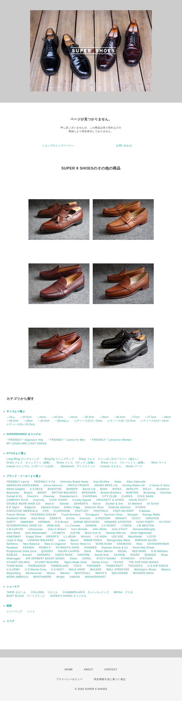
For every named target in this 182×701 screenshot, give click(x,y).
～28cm (166, 417)
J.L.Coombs (72, 525)
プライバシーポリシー (69, 679)
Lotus (62, 540)
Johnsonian (35, 529)
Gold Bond (38, 518)
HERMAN (44, 522)
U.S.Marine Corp (35, 569)
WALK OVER (77, 569)
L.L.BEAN (70, 536)
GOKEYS (55, 518)
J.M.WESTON (145, 525)
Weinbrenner (34, 573)
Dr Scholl (153, 503)
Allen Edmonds (136, 481)
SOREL (87, 558)
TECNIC (118, 562)
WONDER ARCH (143, 573)
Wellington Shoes (145, 569)
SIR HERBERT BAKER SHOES (45, 558)
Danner (64, 503)
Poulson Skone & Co (115, 547)
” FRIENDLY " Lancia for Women (111, 439)
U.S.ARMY (13, 569)
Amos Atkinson (53, 485)
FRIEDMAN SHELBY (44, 514)
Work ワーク (159, 462)
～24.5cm (57, 417)
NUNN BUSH (104, 543)
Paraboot (12, 547)
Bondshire (162, 489)
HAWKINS (27, 522)
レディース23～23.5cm (121, 420)
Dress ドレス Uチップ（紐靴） (76, 462)
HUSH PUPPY (145, 522)
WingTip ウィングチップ (59, 459)
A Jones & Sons (159, 485)
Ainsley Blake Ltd (133, 485)
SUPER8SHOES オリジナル (24, 434)
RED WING (139, 551)
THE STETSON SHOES (143, 562)
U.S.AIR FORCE (158, 565)
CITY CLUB (109, 496)
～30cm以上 (61, 420)
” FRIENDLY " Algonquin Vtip (25, 439)
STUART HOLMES (18, 562)
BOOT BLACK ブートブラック (26, 595)
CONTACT (110, 669)
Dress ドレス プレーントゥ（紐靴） (123, 462)
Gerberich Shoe (16, 518)
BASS (104, 489)
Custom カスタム (110, 466)
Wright (60, 576)
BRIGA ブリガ (123, 592)
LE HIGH (101, 536)
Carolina (165, 492)
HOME (69, 669)
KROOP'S (52, 536)
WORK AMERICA (17, 576)
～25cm (72, 417)
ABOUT (88, 669)
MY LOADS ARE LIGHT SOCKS (27, 443)
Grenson (85, 518)
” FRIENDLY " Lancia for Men (66, 439)
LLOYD (151, 536)
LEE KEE (117, 536)
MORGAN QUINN (146, 540)
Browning (149, 492)
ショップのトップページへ (58, 145)
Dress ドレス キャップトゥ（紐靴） (29, 462)
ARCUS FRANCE (78, 485)
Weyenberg (14, 573)
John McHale (79, 529)
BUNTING (132, 492)
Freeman (144, 511)
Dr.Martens (135, 503)
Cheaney (48, 496)
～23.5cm (26, 417)
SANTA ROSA (64, 554)
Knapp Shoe (33, 536)
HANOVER (152, 518)
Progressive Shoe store (21, 551)
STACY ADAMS (106, 558)
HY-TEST (165, 522)
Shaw (164, 554)
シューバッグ (14, 611)
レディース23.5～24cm (155, 420)
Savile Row (102, 554)
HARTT (11, 522)
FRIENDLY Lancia (18, 481)
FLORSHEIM (62, 511)
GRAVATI (121, 518)
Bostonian (13, 492)
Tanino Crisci (100, 562)
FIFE (46, 511)
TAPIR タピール (16, 592)
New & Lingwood (55, 543)
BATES (117, 489)
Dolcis (97, 503)
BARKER (72, 489)
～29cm (28, 420)
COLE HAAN (145, 496)
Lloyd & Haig (15, 540)
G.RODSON (102, 518)
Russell (27, 554)
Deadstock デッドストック (78, 466)
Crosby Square (81, 500)
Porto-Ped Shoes (143, 547)
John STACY (120, 529)
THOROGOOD (37, 565)
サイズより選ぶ (16, 411)
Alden (118, 481)
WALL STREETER (117, 569)
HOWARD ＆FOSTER (117, 522)
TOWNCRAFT (114, 565)
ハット (31, 611)
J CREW (126, 525)
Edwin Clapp (72, 507)
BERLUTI (132, 489)
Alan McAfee (101, 481)
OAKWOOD (124, 543)
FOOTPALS (101, 511)
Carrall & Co (14, 496)
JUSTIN (75, 532)
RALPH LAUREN (68, 551)
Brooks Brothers (111, 492)
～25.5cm (88, 417)
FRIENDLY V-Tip (44, 481)
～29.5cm (43, 420)
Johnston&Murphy (144, 529)
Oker (139, 543)
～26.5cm (119, 417)
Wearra (165, 569)
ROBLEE (12, 554)
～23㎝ (11, 417)
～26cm (103, 417)
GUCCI (136, 518)
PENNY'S (45, 547)
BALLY (147, 489)
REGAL (122, 551)
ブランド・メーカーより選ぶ (24, 476)
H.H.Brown (62, 522)
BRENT (42, 492)
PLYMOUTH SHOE (67, 547)
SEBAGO (150, 554)
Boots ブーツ (134, 466)
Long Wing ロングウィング (23, 459)
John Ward (13, 532)
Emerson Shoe (94, 507)
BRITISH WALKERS (64, 492)
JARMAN (90, 525)
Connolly (38, 500)
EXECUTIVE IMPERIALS (22, 511)
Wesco (51, 573)
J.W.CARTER (15, 529)
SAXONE (119, 554)
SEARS (134, 554)
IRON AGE (53, 525)
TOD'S (78, 565)
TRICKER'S (135, 565)
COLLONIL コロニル (44, 592)
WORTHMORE (42, 576)
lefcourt (85, 536)
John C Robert (57, 529)
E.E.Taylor (13, 507)
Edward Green (50, 507)
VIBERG (75, 576)
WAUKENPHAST (95, 576)
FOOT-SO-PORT (123, 511)
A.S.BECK (36, 489)
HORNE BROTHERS (86, 522)
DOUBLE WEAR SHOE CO (23, 503)
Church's (32, 496)
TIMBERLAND (60, 565)
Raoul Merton (104, 551)
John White (100, 529)
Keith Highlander (141, 532)
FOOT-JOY (82, 511)
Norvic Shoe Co (81, 543)
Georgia (133, 514)
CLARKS (127, 496)
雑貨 (9, 605)
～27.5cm (150, 417)
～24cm (41, 417)
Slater (73, 558)
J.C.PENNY (108, 525)
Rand (87, 551)
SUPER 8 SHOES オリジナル (68, 595)
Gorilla (70, 518)
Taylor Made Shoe (75, 562)
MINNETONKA (93, 540)
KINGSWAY (14, 536)
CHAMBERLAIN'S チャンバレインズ (86, 592)
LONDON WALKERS (40, 540)
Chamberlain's (68, 496)
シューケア (13, 586)
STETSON (146, 558)
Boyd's (28, 492)
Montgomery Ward (118, 540)
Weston (65, 573)
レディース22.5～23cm (88, 420)
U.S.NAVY (57, 569)
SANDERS (43, 554)
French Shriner (16, 514)
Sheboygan (14, 558)
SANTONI (83, 554)
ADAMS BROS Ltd (105, 485)
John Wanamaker (36, 532)
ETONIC (141, 507)
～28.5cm (12, 420)
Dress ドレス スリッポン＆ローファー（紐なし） (109, 459)
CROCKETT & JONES (110, 500)
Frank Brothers (70, 514)
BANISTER (55, 489)
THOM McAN (15, 565)
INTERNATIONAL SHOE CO (24, 525)
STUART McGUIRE (47, 562)
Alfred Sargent (16, 489)
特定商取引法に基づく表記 (110, 679)
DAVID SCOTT (138, 500)
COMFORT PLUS (17, 500)
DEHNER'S (81, 503)
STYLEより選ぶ (16, 453)
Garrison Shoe (113, 514)
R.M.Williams (159, 551)
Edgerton (30, 507)
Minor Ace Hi (93, 532)
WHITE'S (101, 573)
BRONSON (89, 492)
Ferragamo (92, 514)
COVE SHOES (58, 500)
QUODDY (47, 551)
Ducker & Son (114, 503)
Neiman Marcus (116, 532)
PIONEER (90, 547)
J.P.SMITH (58, 532)
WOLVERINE (120, 573)
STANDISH (128, 558)
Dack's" (50, 503)
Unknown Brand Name (74, 481)
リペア (10, 621)
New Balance (31, 543)
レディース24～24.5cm (21, 424)
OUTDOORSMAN (158, 543)
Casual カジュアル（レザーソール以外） (31, 466)
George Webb (151, 514)
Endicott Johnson (120, 507)
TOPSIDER (94, 565)
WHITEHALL (82, 573)
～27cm (135, 417)
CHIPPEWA (90, 496)
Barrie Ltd (89, 489)
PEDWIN (28, 547)
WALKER (95, 569)
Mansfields (135, 536)
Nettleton (12, 543)
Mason (74, 540)
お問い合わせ (124, 145)
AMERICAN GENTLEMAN (23, 485)
